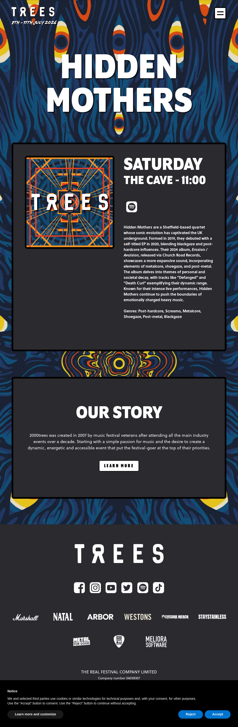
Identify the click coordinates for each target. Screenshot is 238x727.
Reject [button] (190, 714)
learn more (119, 466)
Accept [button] (217, 714)
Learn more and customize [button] (35, 714)
